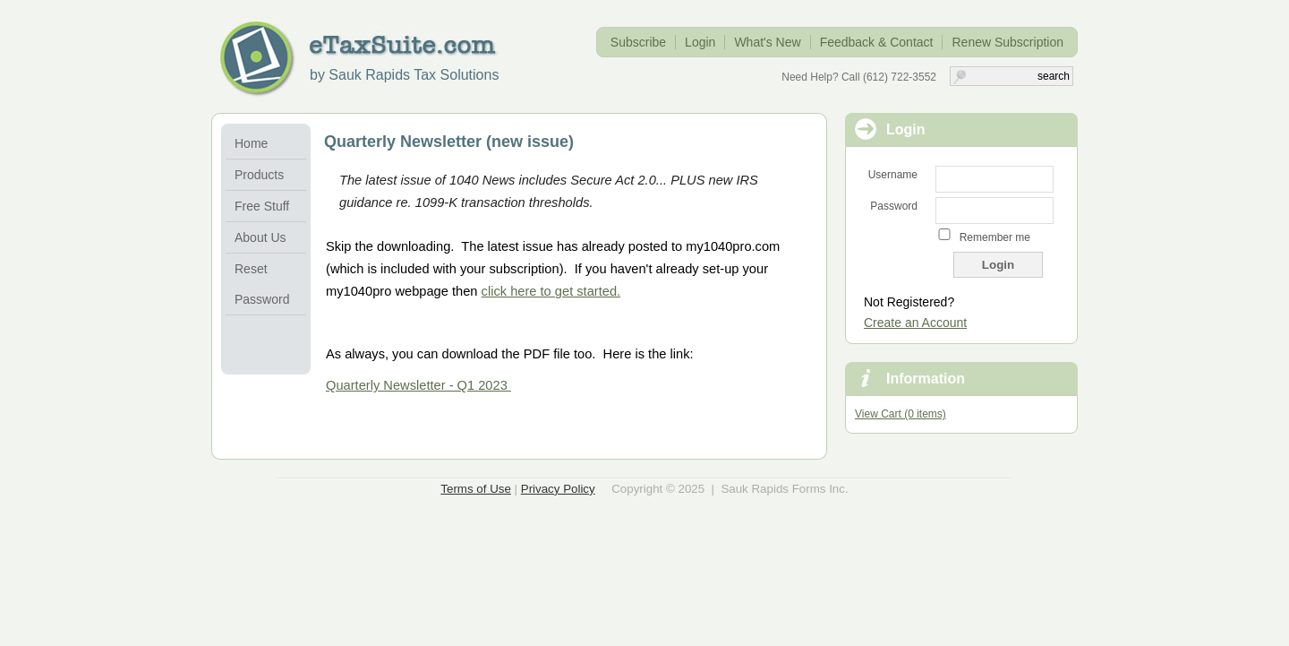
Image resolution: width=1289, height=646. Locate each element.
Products (259, 175)
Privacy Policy (558, 488)
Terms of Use (475, 488)
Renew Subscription (1007, 42)
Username (893, 174)
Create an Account (915, 322)
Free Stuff (262, 206)
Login (700, 42)
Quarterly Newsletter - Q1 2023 (418, 385)
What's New (767, 42)
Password (894, 206)
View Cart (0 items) (900, 414)
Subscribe (638, 42)
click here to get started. (551, 291)
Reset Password (262, 284)
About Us (260, 237)
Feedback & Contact (877, 42)
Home (251, 143)
